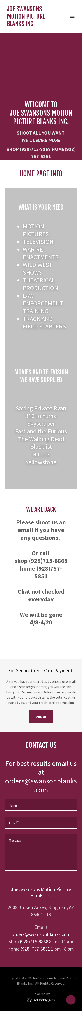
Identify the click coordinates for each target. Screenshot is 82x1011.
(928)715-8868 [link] (35, 149)
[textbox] (41, 805)
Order (41, 717)
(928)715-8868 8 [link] (36, 941)
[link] (30, 24)
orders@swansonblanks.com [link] (41, 934)
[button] (72, 16)
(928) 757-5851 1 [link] (37, 949)
